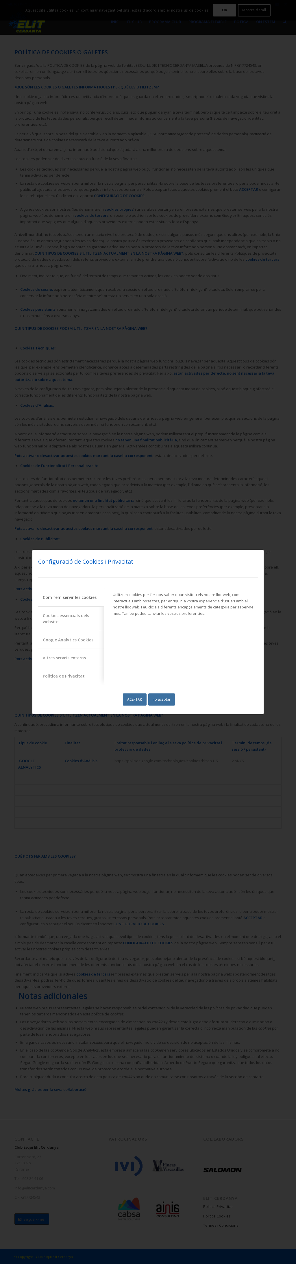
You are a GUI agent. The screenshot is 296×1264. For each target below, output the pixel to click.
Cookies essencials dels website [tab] (66, 618)
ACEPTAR (134, 699)
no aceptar (162, 699)
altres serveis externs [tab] (64, 657)
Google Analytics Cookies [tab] (68, 640)
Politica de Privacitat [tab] (64, 676)
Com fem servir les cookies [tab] (70, 597)
